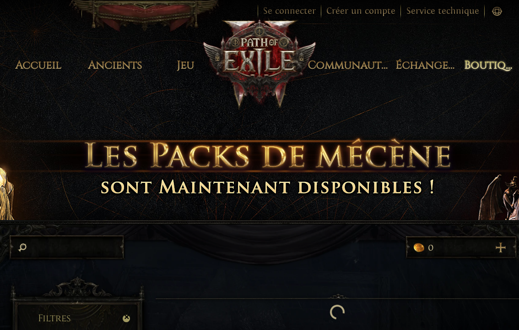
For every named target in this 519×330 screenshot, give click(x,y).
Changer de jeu (46, 12)
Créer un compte (360, 11)
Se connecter (289, 11)
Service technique (442, 11)
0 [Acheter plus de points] (461, 247)
